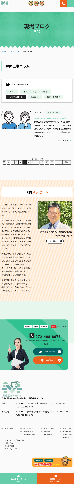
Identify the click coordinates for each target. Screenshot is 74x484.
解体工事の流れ (29, 434)
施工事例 (47, 431)
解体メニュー (49, 428)
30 (52, 162)
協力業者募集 (9, 446)
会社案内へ (54, 241)
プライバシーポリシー (13, 449)
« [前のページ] (8, 162)
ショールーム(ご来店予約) (14, 440)
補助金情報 (48, 434)
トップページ (9, 428)
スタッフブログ (53, 97)
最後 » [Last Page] (66, 162)
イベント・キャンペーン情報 (35, 91)
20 (47, 162)
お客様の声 (67, 431)
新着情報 (34, 97)
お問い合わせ (49, 351)
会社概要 (66, 437)
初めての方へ (28, 431)
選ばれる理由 (28, 428)
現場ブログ (67, 428)
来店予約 (49, 360)
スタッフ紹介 (68, 434)
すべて (12, 91)
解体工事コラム (16, 97)
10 (42, 162)
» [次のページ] (60, 162)
